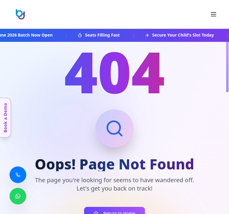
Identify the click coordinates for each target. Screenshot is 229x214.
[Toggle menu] (213, 14)
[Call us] (18, 174)
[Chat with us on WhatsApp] (18, 196)
